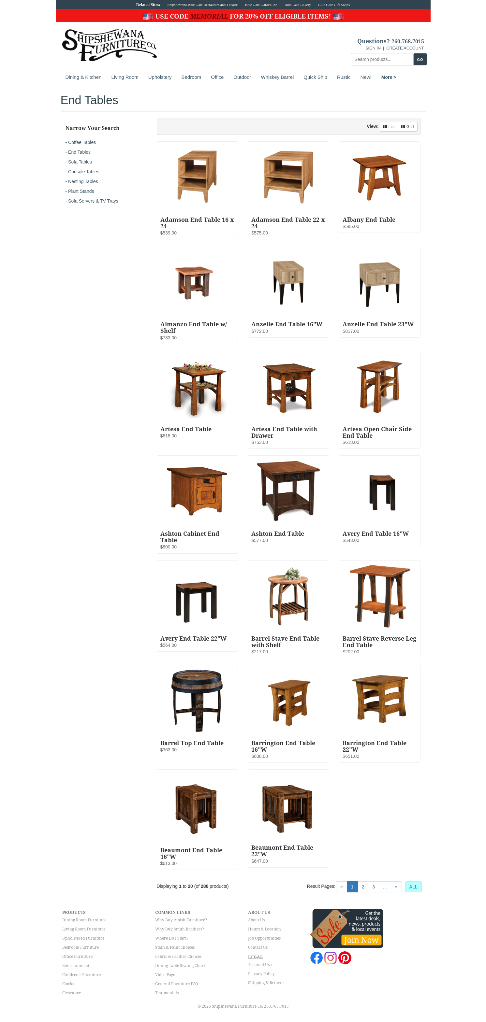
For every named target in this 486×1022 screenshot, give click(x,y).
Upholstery (160, 77)
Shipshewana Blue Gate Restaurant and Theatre (203, 5)
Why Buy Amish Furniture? (181, 920)
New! (366, 77)
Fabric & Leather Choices (178, 956)
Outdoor (242, 77)
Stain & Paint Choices (175, 947)
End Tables (79, 152)
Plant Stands (81, 191)
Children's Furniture (81, 974)
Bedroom (191, 77)
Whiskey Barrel (277, 77)
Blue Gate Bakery (298, 5)
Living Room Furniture (83, 929)
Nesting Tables (83, 181)
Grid (407, 126)
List (388, 126)
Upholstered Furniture (83, 938)
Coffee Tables (82, 142)
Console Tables (83, 171)
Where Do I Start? (171, 938)
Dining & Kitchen (84, 77)
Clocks (68, 984)
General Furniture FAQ (176, 984)
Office (217, 77)
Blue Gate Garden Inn (261, 5)
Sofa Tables (80, 161)
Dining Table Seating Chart (180, 965)
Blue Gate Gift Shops (334, 5)
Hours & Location (264, 929)
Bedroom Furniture (80, 947)
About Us (256, 920)
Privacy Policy (261, 974)
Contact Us (258, 947)
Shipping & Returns (266, 983)
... (385, 886)
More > (388, 77)
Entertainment (75, 965)
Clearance (71, 993)
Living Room (124, 77)
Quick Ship (315, 77)
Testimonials (167, 993)
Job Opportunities (264, 938)
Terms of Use (260, 964)
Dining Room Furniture (84, 920)
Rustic (344, 77)
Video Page (165, 974)
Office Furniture (77, 956)
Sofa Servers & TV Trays (93, 201)
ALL (413, 886)
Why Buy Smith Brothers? (179, 929)
